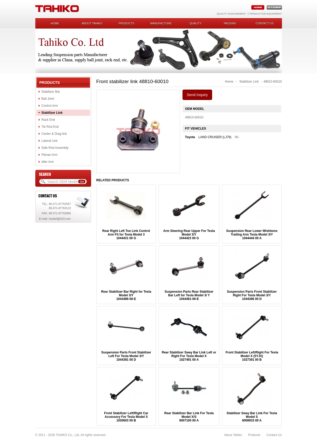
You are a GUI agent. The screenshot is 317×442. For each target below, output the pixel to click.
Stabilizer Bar (51, 91)
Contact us (264, 23)
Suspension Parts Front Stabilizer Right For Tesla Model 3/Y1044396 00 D (252, 295)
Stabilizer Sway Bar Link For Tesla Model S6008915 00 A (252, 416)
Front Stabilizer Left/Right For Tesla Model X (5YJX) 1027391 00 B (252, 356)
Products (126, 23)
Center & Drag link (54, 134)
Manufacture (161, 23)
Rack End (48, 120)
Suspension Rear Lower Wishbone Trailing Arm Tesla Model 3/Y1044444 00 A (251, 234)
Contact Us (274, 435)
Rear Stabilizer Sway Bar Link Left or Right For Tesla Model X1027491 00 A (189, 356)
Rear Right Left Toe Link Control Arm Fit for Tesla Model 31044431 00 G (126, 234)
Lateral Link (50, 141)
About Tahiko (92, 23)
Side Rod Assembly (55, 148)
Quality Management (231, 13)
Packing (230, 23)
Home (55, 23)
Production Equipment (265, 13)
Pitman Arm (50, 155)
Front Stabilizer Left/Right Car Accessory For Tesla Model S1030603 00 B (126, 416)
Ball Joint (48, 99)
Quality (195, 23)
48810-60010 (273, 81)
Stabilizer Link (52, 113)
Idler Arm (48, 162)
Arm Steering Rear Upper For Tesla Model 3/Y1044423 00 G (189, 234)
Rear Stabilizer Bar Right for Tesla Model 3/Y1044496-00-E (126, 295)
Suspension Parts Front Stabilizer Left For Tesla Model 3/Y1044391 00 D (126, 356)
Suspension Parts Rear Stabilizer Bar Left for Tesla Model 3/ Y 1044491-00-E (189, 295)
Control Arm (50, 106)
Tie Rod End (50, 127)
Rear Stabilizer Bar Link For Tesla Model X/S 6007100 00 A (189, 416)
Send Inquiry (197, 95)
